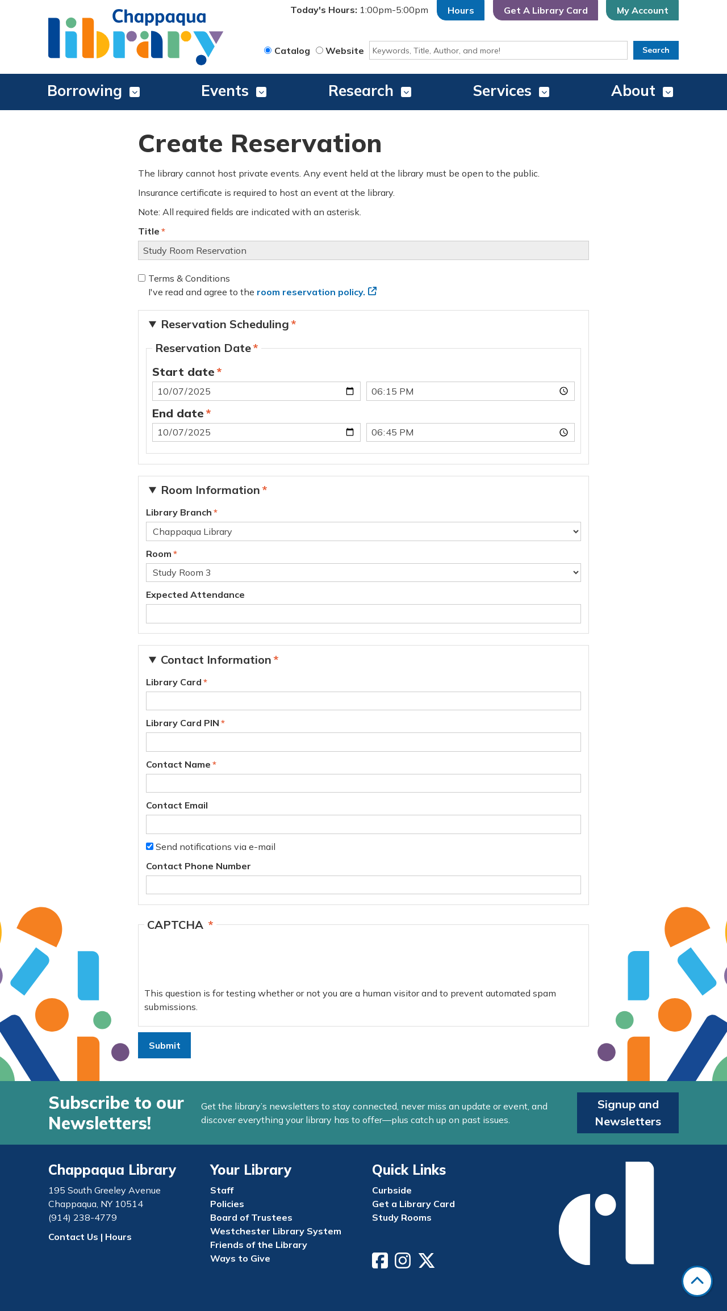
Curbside (392, 1190)
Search (656, 50)
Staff (221, 1190)
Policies (227, 1203)
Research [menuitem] (361, 90)
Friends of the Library (258, 1244)
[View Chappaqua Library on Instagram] (404, 1264)
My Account (642, 10)
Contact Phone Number (198, 866)
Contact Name (178, 764)
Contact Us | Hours (90, 1236)
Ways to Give (240, 1258)
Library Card (174, 682)
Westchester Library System (275, 1231)
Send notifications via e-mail (215, 846)
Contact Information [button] (216, 659)
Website (344, 50)
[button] (359, 10)
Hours (461, 10)
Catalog (292, 50)
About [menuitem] (633, 90)
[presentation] (230, 964)
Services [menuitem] (502, 90)
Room (159, 553)
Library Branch (179, 512)
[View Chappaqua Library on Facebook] (381, 1264)
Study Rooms (402, 1217)
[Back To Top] (697, 1281)
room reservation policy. (311, 292)
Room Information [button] (210, 490)
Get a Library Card (413, 1203)
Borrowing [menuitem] (84, 90)
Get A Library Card (546, 10)
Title (149, 231)
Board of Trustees (251, 1217)
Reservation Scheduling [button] (225, 324)
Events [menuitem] (225, 90)
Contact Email (177, 805)
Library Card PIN (182, 722)
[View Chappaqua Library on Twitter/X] (427, 1264)
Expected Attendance (195, 594)
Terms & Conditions (189, 278)
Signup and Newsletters (628, 1112)
